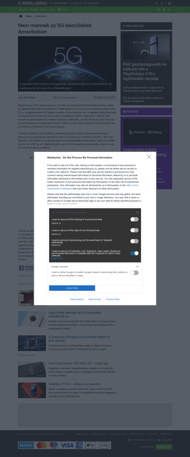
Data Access (95, 299)
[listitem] (95, 212)
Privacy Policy (113, 299)
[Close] (150, 158)
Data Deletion (77, 299)
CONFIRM (72, 288)
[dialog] (95, 228)
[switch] (134, 219)
